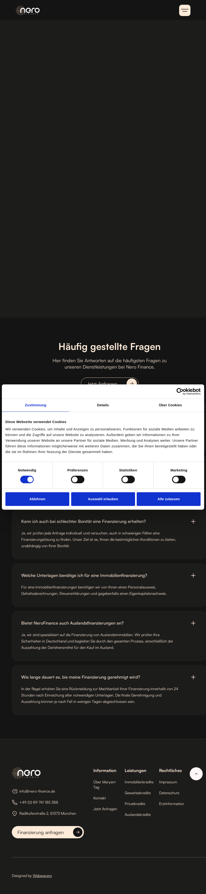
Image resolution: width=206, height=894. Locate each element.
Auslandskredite (138, 814)
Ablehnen (37, 499)
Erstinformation (171, 803)
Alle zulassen (168, 499)
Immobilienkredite (139, 782)
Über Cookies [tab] (170, 405)
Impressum (168, 782)
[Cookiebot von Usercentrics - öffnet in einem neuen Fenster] (180, 391)
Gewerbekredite (138, 792)
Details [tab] (103, 405)
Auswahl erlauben (103, 499)
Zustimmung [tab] (35, 405)
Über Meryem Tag (104, 784)
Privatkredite (135, 803)
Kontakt (99, 798)
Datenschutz (169, 792)
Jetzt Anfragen (105, 808)
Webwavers (42, 875)
